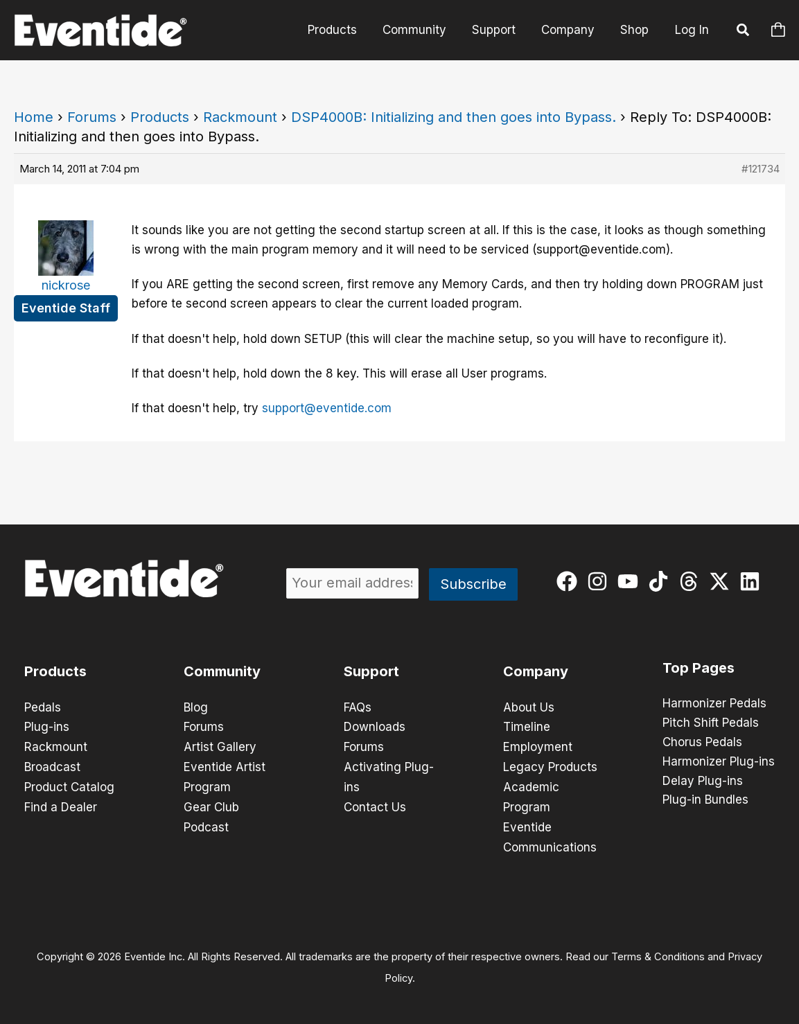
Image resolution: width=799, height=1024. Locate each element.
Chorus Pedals (702, 743)
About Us (528, 707)
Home (33, 117)
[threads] (691, 581)
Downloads (374, 727)
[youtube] (630, 581)
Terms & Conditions (658, 952)
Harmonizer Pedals (714, 704)
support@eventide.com (327, 408)
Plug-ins (46, 727)
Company (570, 30)
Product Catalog (69, 785)
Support (498, 30)
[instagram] (600, 581)
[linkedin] (752, 581)
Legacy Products (550, 766)
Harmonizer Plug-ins (718, 762)
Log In (692, 30)
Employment (537, 746)
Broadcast (52, 766)
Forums (91, 117)
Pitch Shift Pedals (710, 723)
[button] (743, 32)
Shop (635, 30)
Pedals (42, 707)
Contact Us (375, 804)
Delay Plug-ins (702, 781)
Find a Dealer (60, 804)
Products (341, 30)
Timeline (526, 727)
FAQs (357, 707)
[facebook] (569, 581)
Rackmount (240, 117)
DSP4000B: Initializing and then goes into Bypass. (453, 117)
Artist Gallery (220, 746)
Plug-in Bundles (705, 801)
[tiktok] (661, 581)
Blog (196, 707)
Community (421, 30)
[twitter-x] (722, 581)
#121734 (760, 168)
